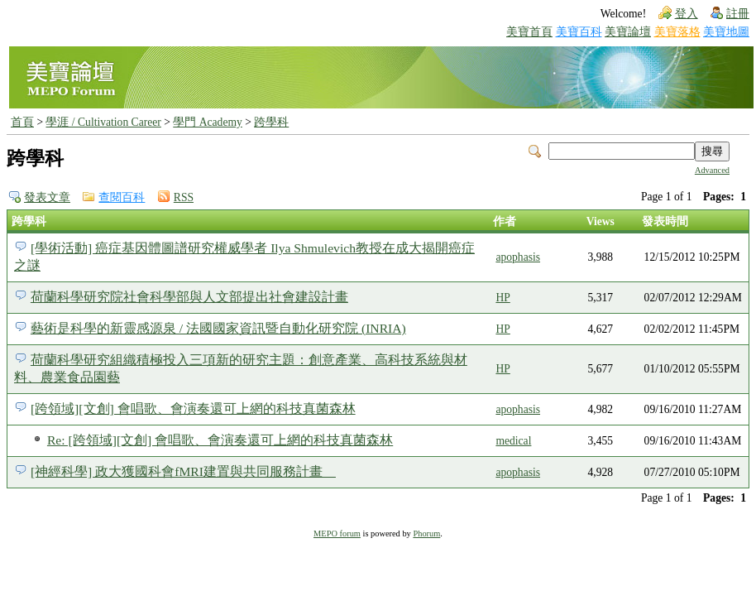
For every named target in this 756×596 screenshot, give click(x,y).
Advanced (712, 170)
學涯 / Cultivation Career (102, 122)
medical (513, 441)
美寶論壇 (628, 32)
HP (502, 297)
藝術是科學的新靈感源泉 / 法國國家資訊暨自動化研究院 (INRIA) (218, 328)
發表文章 (47, 197)
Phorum (426, 533)
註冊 (737, 13)
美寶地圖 (726, 32)
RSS (184, 197)
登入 (686, 13)
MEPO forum (337, 533)
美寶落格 (677, 32)
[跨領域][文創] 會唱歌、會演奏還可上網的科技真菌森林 (193, 408)
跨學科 (271, 122)
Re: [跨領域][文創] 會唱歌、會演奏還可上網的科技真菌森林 (220, 440)
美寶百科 (579, 32)
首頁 (22, 122)
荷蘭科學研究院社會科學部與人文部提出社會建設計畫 (189, 297)
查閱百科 (121, 197)
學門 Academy (207, 122)
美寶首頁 (529, 32)
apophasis (517, 257)
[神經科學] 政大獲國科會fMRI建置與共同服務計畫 (183, 471)
